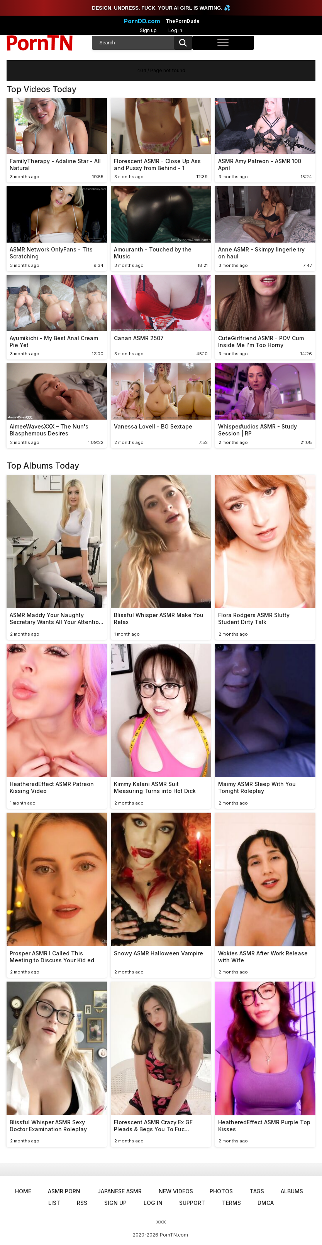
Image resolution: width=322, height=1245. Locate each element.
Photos (221, 1191)
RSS (82, 1202)
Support (192, 1202)
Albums (292, 1191)
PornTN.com (174, 1235)
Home (23, 1191)
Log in (175, 30)
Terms (231, 1202)
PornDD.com (142, 21)
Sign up (148, 30)
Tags (257, 1191)
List (54, 1202)
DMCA (266, 1202)
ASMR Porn (64, 1191)
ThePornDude (183, 21)
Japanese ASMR (119, 1191)
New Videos (176, 1191)
